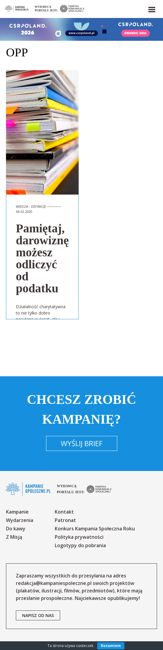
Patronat (65, 520)
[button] (151, 8)
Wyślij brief (82, 443)
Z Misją (14, 537)
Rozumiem (111, 645)
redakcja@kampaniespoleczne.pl (54, 583)
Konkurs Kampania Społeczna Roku (95, 528)
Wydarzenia (19, 520)
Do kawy (15, 528)
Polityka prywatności (79, 537)
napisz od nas (38, 615)
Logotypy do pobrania (80, 545)
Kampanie (17, 511)
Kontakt (64, 511)
